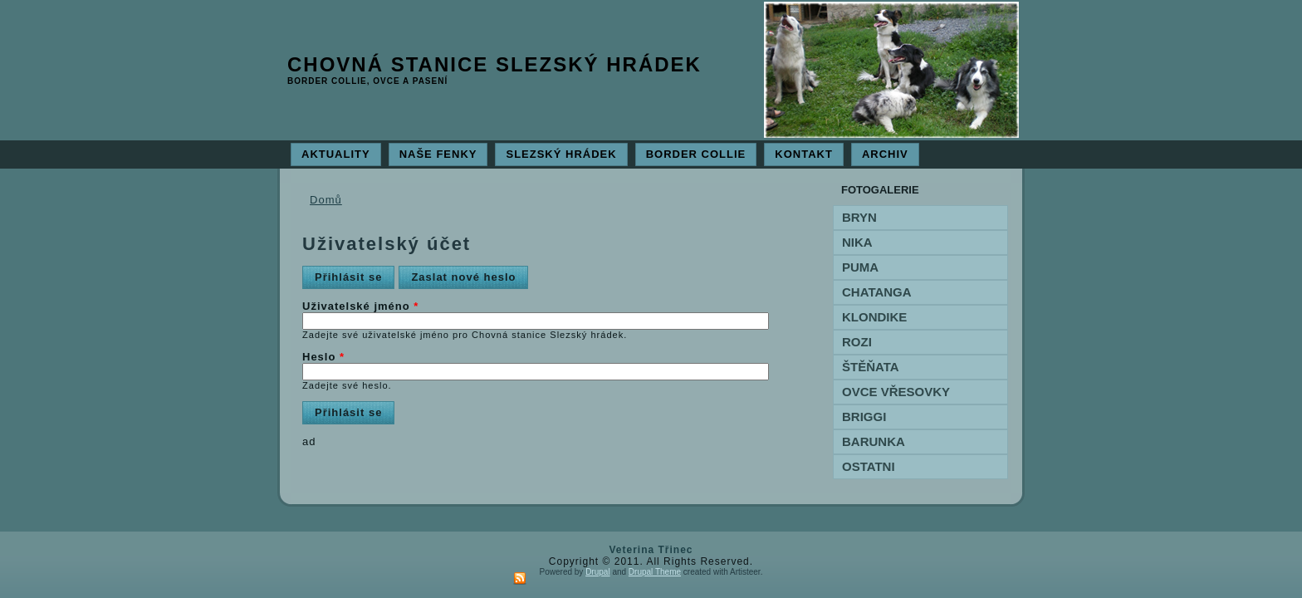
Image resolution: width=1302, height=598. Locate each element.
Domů (326, 200)
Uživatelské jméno (360, 306)
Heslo (323, 356)
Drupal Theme (655, 571)
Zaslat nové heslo (463, 277)
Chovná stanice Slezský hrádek (494, 64)
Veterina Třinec (651, 550)
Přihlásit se (354, 274)
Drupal (597, 571)
